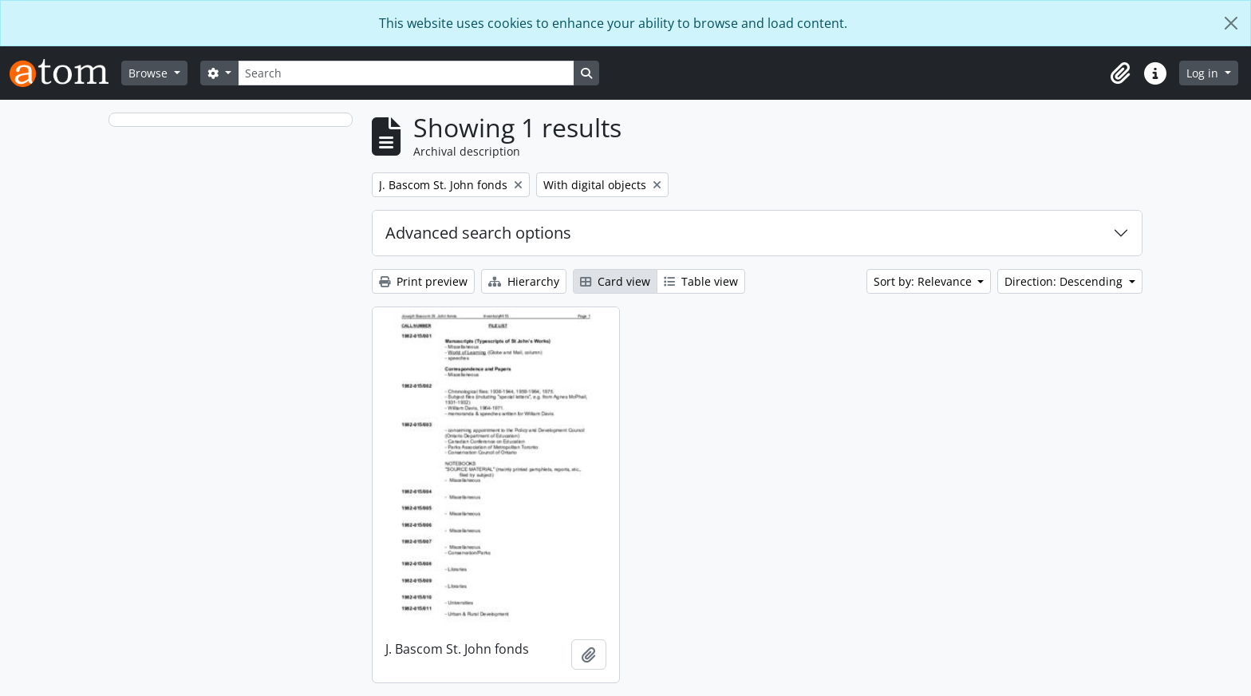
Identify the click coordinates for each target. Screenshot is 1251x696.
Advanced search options (478, 232)
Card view (615, 281)
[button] (1120, 73)
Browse (149, 73)
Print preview (423, 281)
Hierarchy (523, 281)
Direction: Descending (1065, 281)
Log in (1203, 73)
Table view (701, 281)
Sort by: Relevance (924, 281)
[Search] (406, 73)
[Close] (1231, 23)
